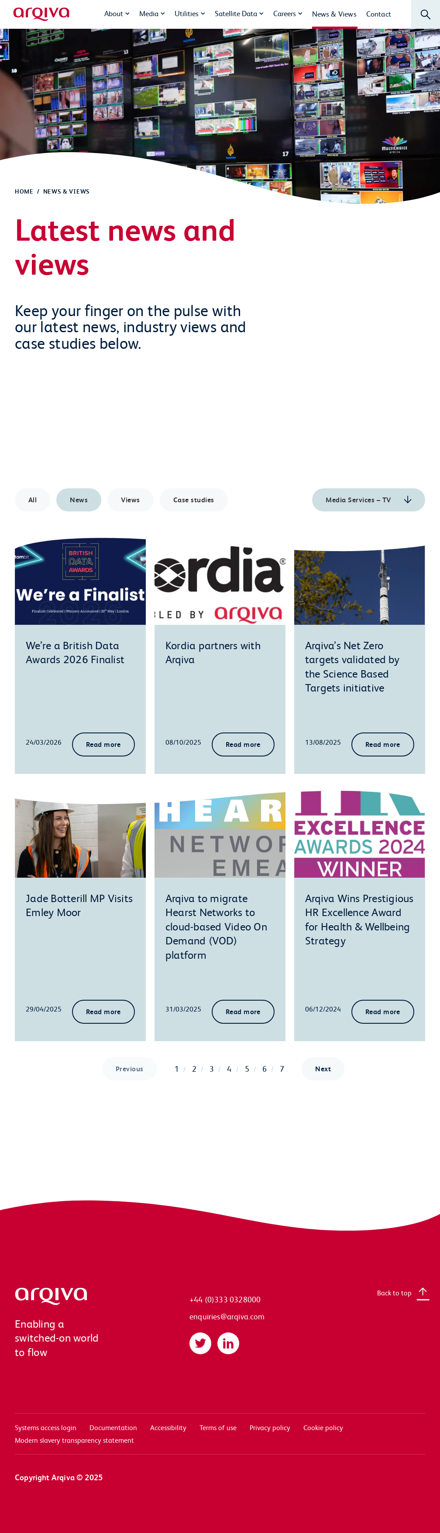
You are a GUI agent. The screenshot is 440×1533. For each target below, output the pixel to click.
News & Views (334, 13)
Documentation (113, 1427)
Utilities (187, 13)
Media (148, 13)
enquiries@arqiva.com (227, 1316)
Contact (378, 13)
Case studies (193, 499)
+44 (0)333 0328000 (225, 1299)
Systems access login (45, 1427)
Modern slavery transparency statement (74, 1439)
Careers (284, 13)
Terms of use (218, 1427)
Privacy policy (270, 1427)
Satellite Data (236, 13)
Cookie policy (323, 1427)
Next (323, 1068)
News (79, 499)
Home (24, 191)
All (32, 499)
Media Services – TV (359, 499)
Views (130, 499)
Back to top (394, 1292)
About (113, 13)
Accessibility (168, 1427)
